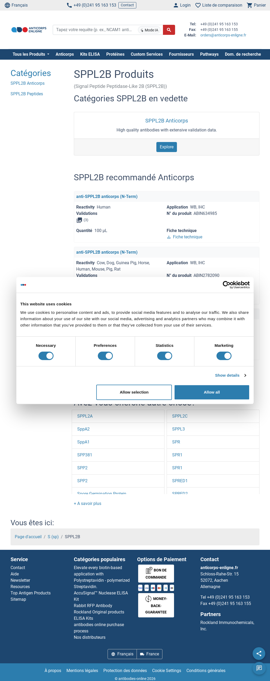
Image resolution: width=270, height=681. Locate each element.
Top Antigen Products (31, 592)
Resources (20, 586)
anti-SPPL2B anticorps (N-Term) (107, 196)
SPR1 (177, 454)
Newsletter (20, 580)
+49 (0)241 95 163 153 (91, 5)
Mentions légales (82, 670)
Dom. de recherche (243, 54)
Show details (227, 375)
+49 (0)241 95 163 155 (229, 603)
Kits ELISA (90, 54)
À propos (53, 670)
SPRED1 (180, 480)
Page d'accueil (28, 536)
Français (16, 5)
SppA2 (83, 429)
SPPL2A (85, 416)
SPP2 (82, 467)
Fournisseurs (181, 54)
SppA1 (83, 441)
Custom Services (147, 54)
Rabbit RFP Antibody (93, 605)
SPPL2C (179, 416)
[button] (87, 503)
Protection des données (125, 670)
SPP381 (84, 454)
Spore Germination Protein (101, 493)
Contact (127, 5)
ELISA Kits (83, 618)
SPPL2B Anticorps (166, 120)
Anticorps (65, 54)
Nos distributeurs (89, 637)
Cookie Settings (166, 670)
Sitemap (18, 599)
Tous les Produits (29, 54)
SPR (176, 441)
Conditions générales (205, 670)
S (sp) (53, 536)
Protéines (115, 54)
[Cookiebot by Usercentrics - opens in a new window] (227, 285)
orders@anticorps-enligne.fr (223, 35)
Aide (15, 573)
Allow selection (134, 392)
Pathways (209, 54)
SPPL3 (178, 429)
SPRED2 (180, 493)
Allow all (212, 392)
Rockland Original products (99, 611)
